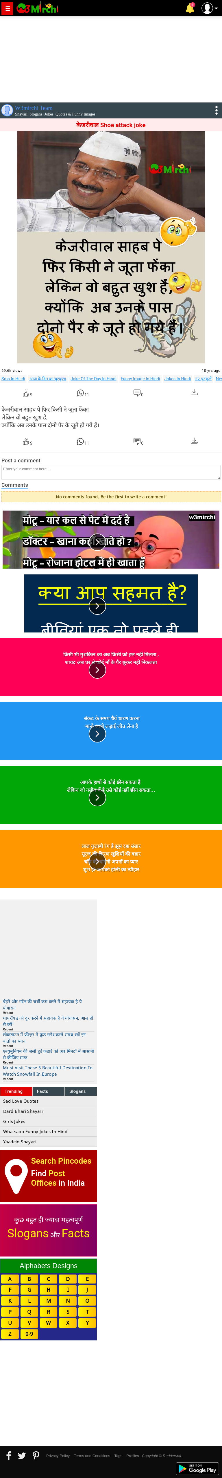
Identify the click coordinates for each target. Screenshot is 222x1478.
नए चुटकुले (203, 378)
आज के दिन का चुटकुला (47, 378)
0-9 (29, 1333)
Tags (118, 1456)
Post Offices (48, 1178)
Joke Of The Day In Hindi (93, 378)
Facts (42, 1091)
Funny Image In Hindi (140, 378)
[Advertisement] (111, 58)
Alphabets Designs (48, 1266)
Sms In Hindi (13, 378)
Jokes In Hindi (177, 378)
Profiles (132, 1456)
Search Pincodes (61, 1161)
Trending (14, 1091)
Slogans (77, 1091)
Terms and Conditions (92, 1456)
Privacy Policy (58, 1456)
